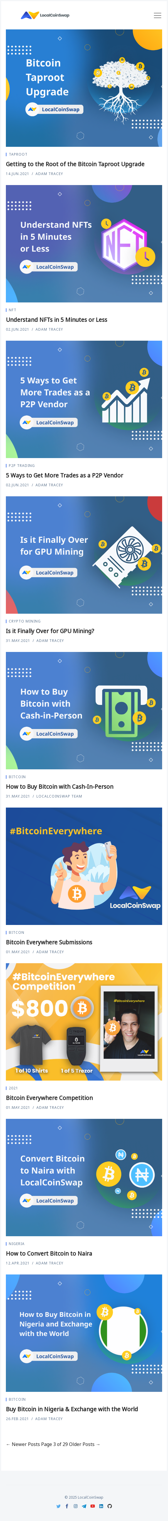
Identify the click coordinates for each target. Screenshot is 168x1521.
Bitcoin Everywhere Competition (49, 1098)
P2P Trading (22, 465)
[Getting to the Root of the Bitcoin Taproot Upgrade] (84, 88)
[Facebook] (67, 1506)
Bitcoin (17, 776)
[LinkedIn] (101, 1506)
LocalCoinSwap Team (59, 796)
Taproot (18, 154)
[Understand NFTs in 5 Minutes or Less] (84, 243)
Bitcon (16, 932)
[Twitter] (58, 1506)
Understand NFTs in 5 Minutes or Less (56, 320)
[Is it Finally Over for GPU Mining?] (84, 555)
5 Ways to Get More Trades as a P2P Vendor (64, 475)
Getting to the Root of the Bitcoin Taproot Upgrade (75, 164)
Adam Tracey (49, 173)
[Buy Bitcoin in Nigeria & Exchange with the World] (84, 1333)
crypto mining (25, 621)
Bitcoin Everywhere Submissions (49, 942)
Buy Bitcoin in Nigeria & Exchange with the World (72, 1409)
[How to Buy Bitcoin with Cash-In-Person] (84, 710)
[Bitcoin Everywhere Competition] (84, 1022)
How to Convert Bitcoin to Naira (49, 1253)
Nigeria (17, 1243)
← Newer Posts (23, 1444)
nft (12, 309)
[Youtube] (92, 1506)
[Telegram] (84, 1506)
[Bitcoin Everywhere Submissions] (84, 866)
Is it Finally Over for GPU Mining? (50, 631)
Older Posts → (84, 1444)
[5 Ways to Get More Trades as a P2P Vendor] (84, 399)
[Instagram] (75, 1506)
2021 (13, 1088)
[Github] (109, 1506)
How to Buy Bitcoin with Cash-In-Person (59, 787)
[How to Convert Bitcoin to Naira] (84, 1177)
